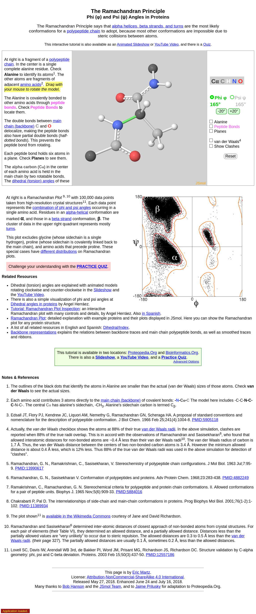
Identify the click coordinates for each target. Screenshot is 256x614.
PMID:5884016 (129, 492)
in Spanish (151, 313)
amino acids (30, 84)
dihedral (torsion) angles (33, 181)
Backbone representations (33, 332)
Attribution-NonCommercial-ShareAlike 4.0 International (135, 577)
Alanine (218, 122)
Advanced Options (186, 361)
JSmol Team (110, 586)
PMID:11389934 (33, 506)
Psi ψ (238, 97)
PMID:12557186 (160, 554)
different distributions (59, 251)
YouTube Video (166, 44)
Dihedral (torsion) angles (32, 285)
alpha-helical (77, 212)
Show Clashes (224, 146)
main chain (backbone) (121, 400)
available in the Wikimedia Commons (78, 516)
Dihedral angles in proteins (34, 304)
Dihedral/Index (116, 327)
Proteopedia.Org (142, 352)
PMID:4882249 (235, 477)
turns (10, 228)
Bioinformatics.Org (182, 352)
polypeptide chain (83, 31)
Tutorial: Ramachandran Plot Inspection (45, 309)
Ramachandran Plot (28, 318)
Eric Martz (141, 572)
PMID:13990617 (29, 468)
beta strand (62, 219)
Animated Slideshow (133, 44)
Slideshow (103, 290)
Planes (217, 131)
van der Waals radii (158, 429)
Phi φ (219, 97)
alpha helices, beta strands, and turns (147, 26)
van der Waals (225, 141)
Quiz (207, 44)
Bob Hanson (73, 586)
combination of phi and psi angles (61, 207)
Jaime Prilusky (148, 586)
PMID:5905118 (205, 420)
